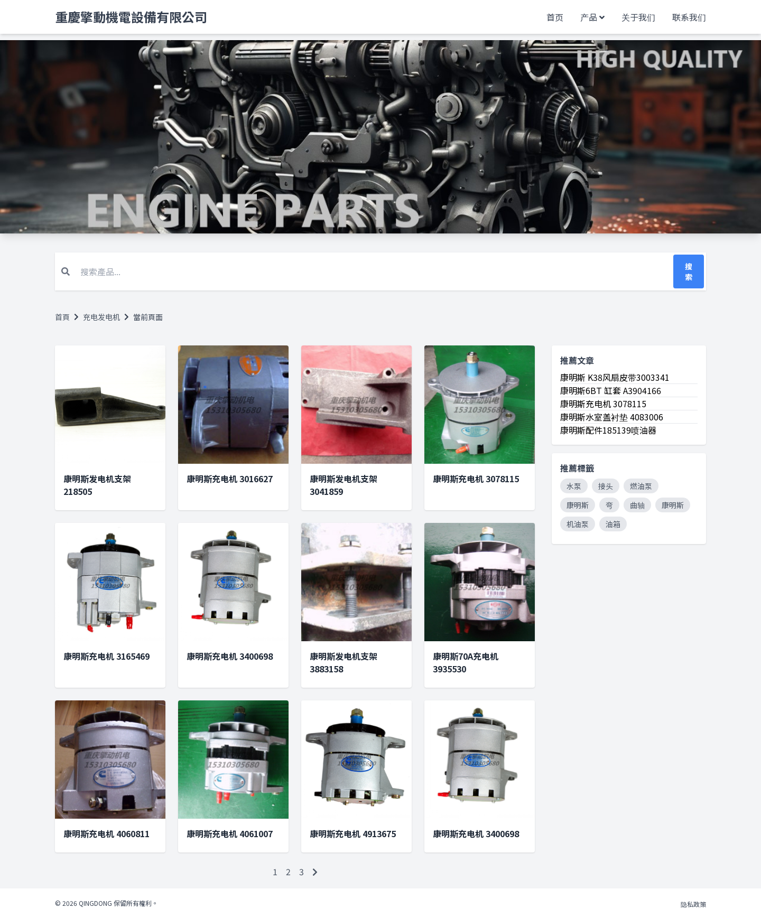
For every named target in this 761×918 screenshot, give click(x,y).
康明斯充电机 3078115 (476, 478)
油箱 (613, 524)
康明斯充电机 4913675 (353, 833)
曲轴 (637, 505)
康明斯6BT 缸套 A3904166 (610, 390)
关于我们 (638, 17)
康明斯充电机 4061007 (230, 833)
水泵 (574, 486)
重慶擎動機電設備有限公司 (131, 16)
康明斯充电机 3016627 (230, 478)
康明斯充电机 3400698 (230, 656)
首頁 (62, 317)
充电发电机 (101, 317)
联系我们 (689, 17)
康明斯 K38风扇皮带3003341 (615, 377)
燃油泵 (641, 486)
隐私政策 (693, 904)
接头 (605, 486)
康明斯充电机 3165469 (106, 656)
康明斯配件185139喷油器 (608, 430)
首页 (554, 17)
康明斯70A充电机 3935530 (465, 662)
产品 (588, 17)
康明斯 (578, 505)
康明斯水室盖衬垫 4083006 (611, 416)
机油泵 (578, 524)
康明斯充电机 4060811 (106, 833)
